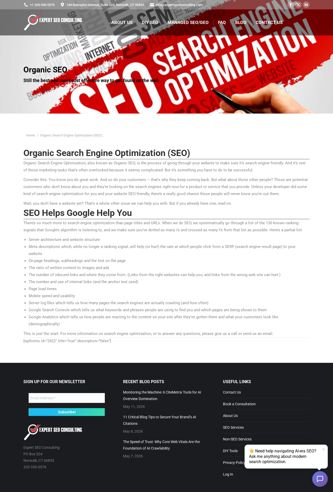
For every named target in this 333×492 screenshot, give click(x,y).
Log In (228, 474)
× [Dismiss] (323, 449)
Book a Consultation (239, 404)
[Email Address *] (67, 398)
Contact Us (232, 392)
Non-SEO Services (237, 439)
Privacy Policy (234, 462)
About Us (230, 416)
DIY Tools (230, 451)
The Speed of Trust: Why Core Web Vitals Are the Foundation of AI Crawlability (161, 445)
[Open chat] (320, 479)
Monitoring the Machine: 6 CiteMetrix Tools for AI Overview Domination (162, 395)
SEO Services (233, 427)
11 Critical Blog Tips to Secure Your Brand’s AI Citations (159, 420)
